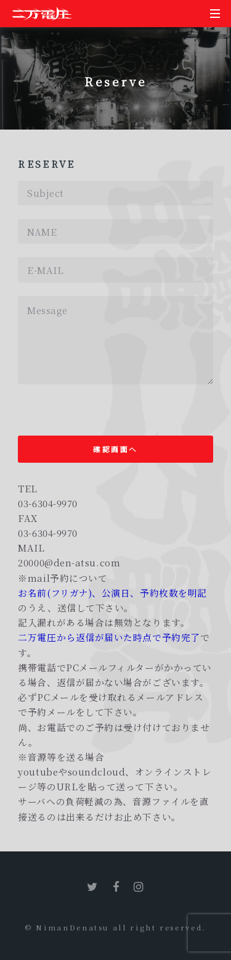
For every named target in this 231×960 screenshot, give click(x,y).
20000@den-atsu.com (69, 562)
